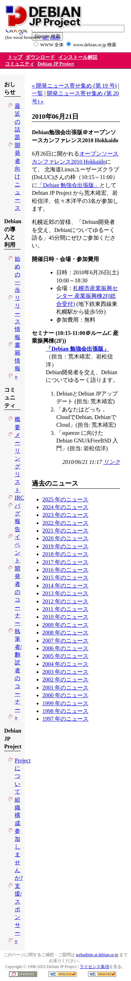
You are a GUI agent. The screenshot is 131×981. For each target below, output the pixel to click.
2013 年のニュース (65, 593)
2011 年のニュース (65, 609)
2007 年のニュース (65, 641)
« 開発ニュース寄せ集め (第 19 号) (74, 86)
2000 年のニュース (65, 695)
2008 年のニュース (65, 633)
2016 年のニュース (65, 570)
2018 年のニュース (65, 554)
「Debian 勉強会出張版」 (68, 185)
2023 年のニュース (65, 515)
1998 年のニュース (65, 711)
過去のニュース (55, 483)
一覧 (37, 93)
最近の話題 (17, 121)
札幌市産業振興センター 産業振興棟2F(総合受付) (87, 296)
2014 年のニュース (65, 586)
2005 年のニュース (65, 656)
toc (45, 37)
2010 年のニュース (65, 617)
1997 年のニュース (65, 719)
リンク (111, 462)
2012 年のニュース (65, 601)
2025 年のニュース (65, 499)
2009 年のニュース (65, 625)
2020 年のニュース (65, 538)
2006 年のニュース (65, 648)
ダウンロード (40, 57)
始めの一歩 (17, 274)
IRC (19, 498)
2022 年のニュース (65, 523)
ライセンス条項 (94, 966)
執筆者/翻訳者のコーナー (18, 670)
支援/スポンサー (18, 909)
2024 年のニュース (65, 507)
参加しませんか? (19, 854)
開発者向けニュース (17, 176)
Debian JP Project (55, 64)
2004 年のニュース (65, 664)
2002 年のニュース (65, 679)
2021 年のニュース (65, 531)
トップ (15, 57)
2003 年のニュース (65, 672)
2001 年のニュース (65, 688)
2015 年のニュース (65, 578)
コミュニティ (19, 64)
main (54, 37)
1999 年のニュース (65, 703)
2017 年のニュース (65, 562)
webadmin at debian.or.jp (97, 954)
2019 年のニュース (65, 546)
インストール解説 (77, 57)
